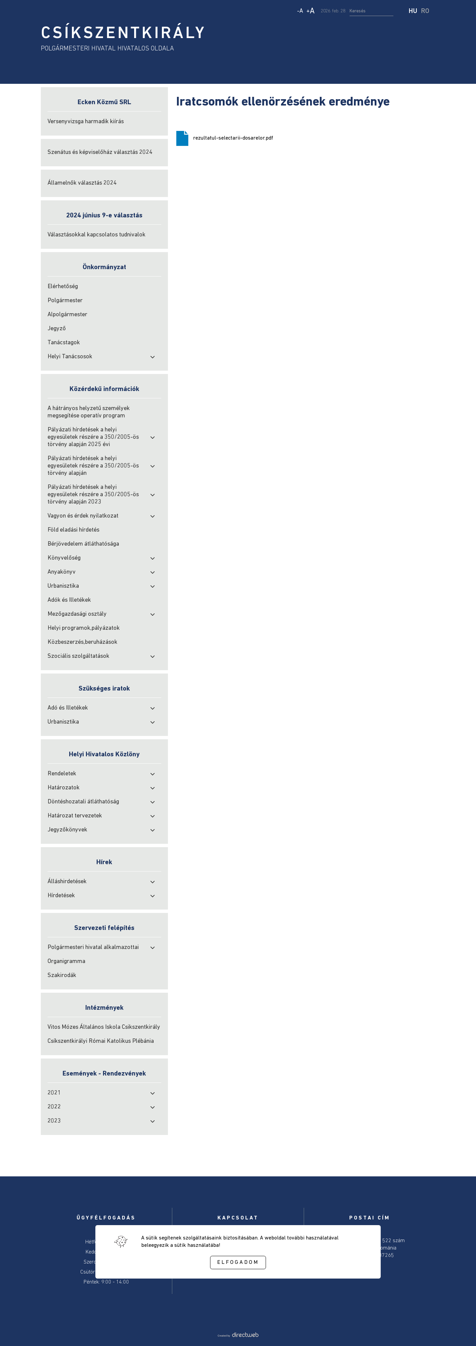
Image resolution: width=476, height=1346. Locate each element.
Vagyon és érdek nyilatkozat (82, 516)
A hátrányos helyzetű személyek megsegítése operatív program (88, 412)
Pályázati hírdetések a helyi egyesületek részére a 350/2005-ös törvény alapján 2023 (93, 494)
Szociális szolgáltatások (78, 656)
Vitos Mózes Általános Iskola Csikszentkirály (103, 1027)
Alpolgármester (67, 315)
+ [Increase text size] (310, 11)
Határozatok (63, 788)
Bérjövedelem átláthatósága (83, 544)
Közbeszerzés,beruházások (82, 642)
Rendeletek (61, 774)
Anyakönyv (61, 572)
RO (425, 11)
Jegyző (56, 329)
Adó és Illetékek (67, 708)
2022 (54, 1107)
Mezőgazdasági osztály (77, 614)
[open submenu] (152, 357)
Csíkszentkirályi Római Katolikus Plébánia (100, 1041)
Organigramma (66, 961)
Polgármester (65, 301)
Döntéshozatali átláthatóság (83, 802)
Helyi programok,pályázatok (83, 628)
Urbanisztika (63, 586)
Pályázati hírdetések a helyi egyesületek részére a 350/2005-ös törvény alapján (93, 465)
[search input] (371, 11)
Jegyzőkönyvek (67, 830)
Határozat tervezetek (74, 816)
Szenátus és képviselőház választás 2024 (100, 152)
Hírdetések (61, 896)
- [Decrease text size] (300, 11)
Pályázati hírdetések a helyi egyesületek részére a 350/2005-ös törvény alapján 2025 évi (93, 437)
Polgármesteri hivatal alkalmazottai (93, 947)
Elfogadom (238, 1262)
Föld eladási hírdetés (73, 530)
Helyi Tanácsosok (69, 357)
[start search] (402, 11)
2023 (54, 1121)
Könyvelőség (64, 558)
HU (413, 11)
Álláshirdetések (67, 882)
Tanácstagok (63, 343)
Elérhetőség (62, 286)
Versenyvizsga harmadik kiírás (85, 122)
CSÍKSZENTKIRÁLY (123, 33)
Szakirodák (61, 975)
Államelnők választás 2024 (82, 183)
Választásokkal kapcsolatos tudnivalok (96, 235)
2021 (54, 1093)
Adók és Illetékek (69, 600)
